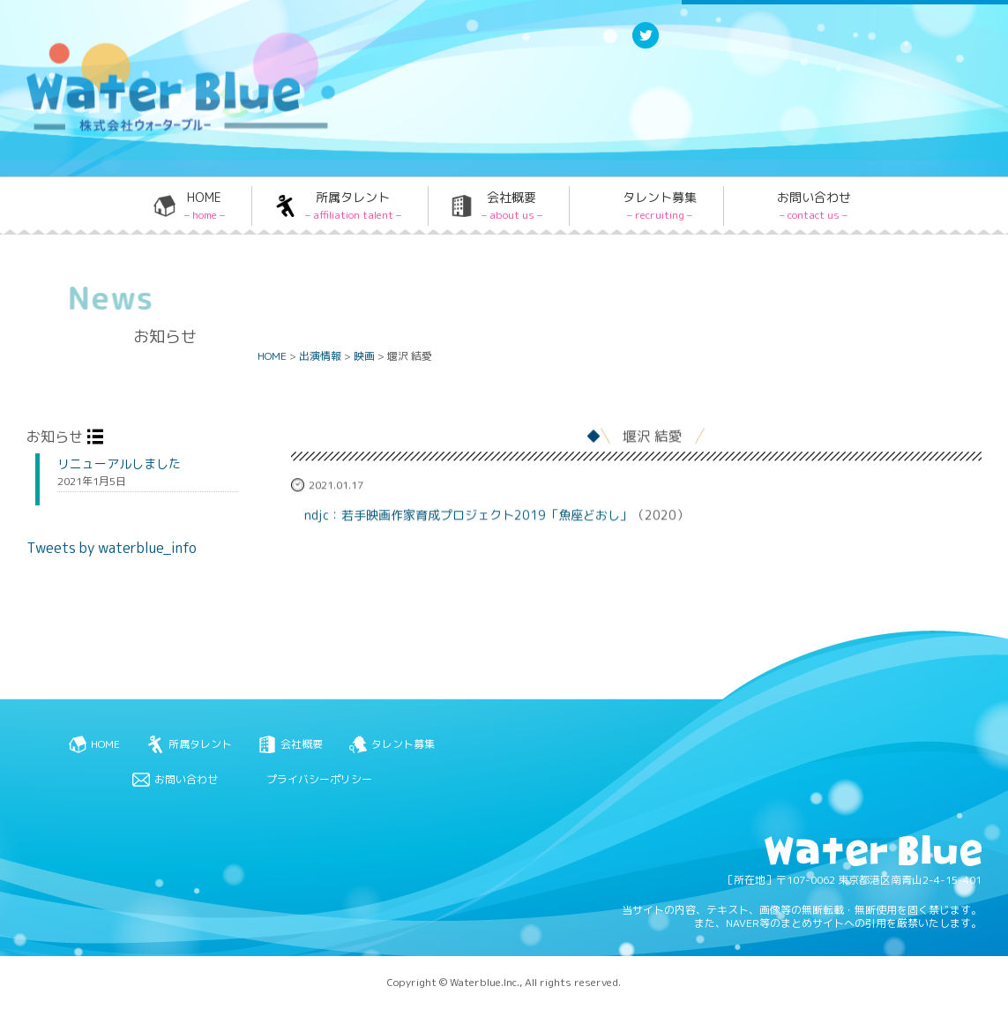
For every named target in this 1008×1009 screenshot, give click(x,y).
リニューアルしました (119, 464)
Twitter (645, 47)
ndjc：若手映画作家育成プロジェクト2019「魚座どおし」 (468, 515)
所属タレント (353, 205)
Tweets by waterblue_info (111, 547)
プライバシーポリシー (319, 779)
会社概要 (512, 205)
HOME (204, 205)
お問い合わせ (814, 205)
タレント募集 (660, 205)
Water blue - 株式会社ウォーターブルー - (157, 130)
